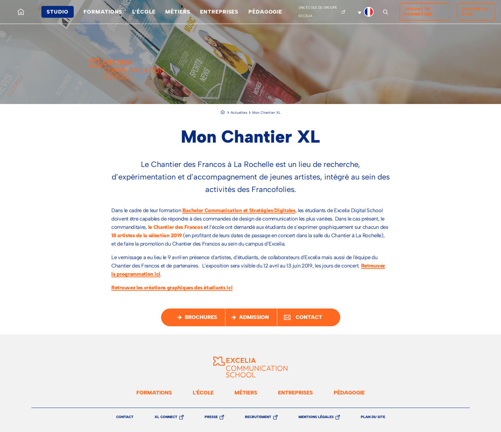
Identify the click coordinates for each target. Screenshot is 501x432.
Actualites (239, 113)
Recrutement (258, 417)
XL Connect (165, 417)
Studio (57, 12)
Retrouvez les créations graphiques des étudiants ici (171, 288)
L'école (143, 12)
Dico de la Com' (475, 12)
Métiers (177, 12)
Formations (103, 12)
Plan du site (373, 417)
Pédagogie (265, 12)
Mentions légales (316, 417)
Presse (211, 417)
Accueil (20, 6)
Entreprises (219, 12)
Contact (125, 417)
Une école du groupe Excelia (318, 11)
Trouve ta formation (418, 12)
